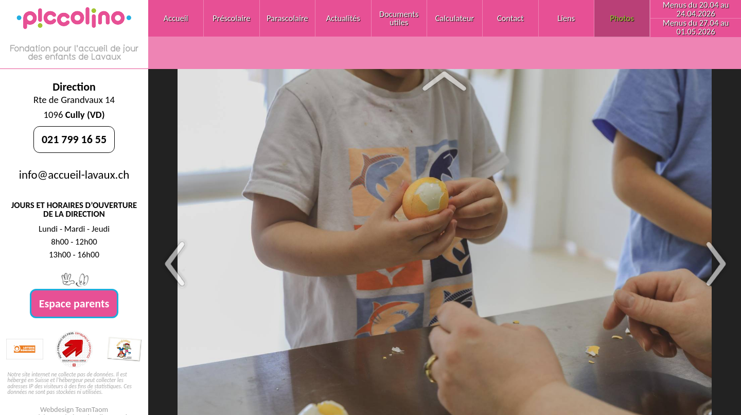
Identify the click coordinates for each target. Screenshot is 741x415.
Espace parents (74, 303)
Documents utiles (398, 18)
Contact (510, 18)
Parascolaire (287, 18)
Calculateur (454, 18)
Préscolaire (231, 18)
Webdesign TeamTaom (74, 409)
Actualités (343, 18)
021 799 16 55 (74, 139)
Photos (622, 18)
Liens (566, 18)
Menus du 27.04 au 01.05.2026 (696, 27)
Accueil (176, 18)
